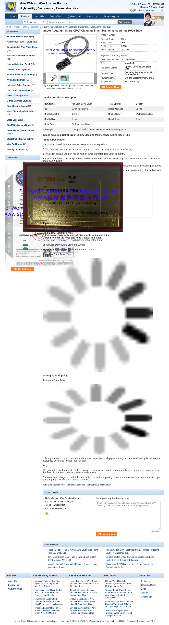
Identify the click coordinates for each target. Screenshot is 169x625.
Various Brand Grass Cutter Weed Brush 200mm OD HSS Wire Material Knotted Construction (118, 594)
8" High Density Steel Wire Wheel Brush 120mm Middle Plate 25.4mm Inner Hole (82, 601)
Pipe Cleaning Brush (17, 106)
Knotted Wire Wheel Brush (19, 42)
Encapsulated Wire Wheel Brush (22, 47)
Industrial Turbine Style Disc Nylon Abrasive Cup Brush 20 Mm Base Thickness (48, 583)
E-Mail (143, 589)
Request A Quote (148, 7)
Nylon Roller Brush (16, 80)
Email (161, 7)
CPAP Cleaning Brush (31, 27)
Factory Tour (55, 16)
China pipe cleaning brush (40, 621)
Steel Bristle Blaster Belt (18, 139)
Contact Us (92, 16)
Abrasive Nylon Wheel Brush (21, 55)
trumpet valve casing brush (99, 485)
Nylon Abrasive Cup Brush (20, 75)
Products (25, 16)
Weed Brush (13, 120)
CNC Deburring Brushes (18, 90)
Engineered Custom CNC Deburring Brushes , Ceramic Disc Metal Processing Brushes (49, 601)
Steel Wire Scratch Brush (19, 125)
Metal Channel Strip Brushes (20, 111)
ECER (152, 621)
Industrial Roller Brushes (19, 85)
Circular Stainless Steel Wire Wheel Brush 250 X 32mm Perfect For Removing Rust (83, 610)
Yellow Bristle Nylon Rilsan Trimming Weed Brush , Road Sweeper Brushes (118, 613)
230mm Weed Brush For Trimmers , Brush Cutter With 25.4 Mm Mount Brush (118, 583)
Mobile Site (146, 597)
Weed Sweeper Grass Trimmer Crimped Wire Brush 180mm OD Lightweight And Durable (119, 604)
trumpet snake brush (76, 485)
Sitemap (144, 593)
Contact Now (112, 87)
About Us (39, 16)
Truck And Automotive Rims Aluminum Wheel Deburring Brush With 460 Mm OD (47, 610)
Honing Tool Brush (16, 149)
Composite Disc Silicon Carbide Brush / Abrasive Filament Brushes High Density (49, 592)
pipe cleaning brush (57, 485)
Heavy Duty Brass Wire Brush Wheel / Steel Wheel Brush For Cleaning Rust (84, 583)
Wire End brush (14, 144)
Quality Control (74, 16)
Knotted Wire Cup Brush (18, 64)
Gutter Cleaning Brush (18, 101)
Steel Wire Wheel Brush (18, 36)
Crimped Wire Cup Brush (19, 69)
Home (12, 16)
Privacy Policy (20, 621)
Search (126, 22)
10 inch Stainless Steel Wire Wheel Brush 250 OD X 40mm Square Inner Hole (83, 592)
